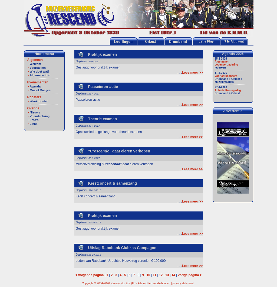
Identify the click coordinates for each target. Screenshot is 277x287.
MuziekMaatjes (40, 90)
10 (148, 275)
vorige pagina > (190, 275)
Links (34, 123)
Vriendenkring (40, 116)
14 (173, 275)
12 (161, 275)
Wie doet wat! (39, 71)
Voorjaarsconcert (226, 75)
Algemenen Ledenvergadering (226, 63)
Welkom (35, 64)
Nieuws (35, 112)
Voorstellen (38, 67)
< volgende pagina (89, 275)
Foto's (34, 120)
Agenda (35, 86)
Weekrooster (39, 101)
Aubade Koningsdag (228, 90)
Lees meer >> (192, 72)
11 (154, 275)
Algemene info (40, 75)
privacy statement (183, 283)
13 (167, 275)
